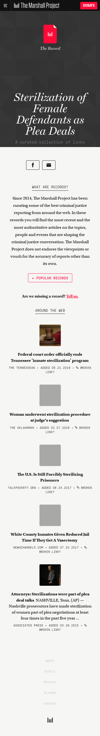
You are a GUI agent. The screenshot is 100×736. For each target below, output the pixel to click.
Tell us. (72, 296)
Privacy (50, 682)
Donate (89, 5)
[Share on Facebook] (32, 165)
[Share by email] (48, 165)
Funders (50, 703)
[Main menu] (5, 5)
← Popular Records (50, 277)
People (50, 671)
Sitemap (50, 692)
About (50, 660)
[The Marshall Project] (35, 5)
